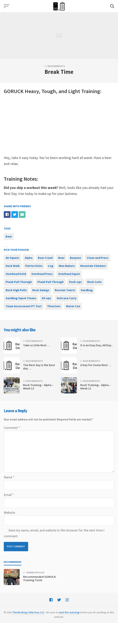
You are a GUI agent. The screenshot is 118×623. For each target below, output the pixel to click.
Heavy (32, 91)
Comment (12, 427)
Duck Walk (13, 266)
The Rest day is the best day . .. (39, 366)
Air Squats (12, 258)
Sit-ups (46, 298)
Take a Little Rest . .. (36, 345)
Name (9, 477)
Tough (48, 91)
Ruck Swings (40, 290)
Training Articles (35, 572)
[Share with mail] (22, 214)
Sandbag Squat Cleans (21, 298)
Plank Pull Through (50, 282)
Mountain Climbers (93, 266)
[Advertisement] (59, 125)
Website (9, 512)
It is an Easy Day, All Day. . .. (96, 346)
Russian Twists (65, 290)
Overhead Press (42, 274)
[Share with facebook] (7, 214)
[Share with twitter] (14, 214)
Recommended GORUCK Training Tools (39, 578)
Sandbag (87, 290)
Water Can (73, 306)
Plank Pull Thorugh (19, 282)
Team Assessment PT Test (24, 306)
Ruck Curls (94, 282)
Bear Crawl (45, 258)
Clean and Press (97, 258)
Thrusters (54, 306)
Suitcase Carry (66, 298)
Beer (9, 236)
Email (9, 495)
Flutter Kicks (34, 266)
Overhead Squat (69, 274)
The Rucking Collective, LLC (28, 612)
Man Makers (67, 266)
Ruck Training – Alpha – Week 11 (95, 386)
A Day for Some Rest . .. (95, 365)
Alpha (28, 258)
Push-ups (75, 282)
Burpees (75, 258)
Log (50, 266)
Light (74, 91)
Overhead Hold (16, 274)
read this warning (69, 612)
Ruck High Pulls (16, 290)
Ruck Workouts (56, 66)
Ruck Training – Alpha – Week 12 (38, 386)
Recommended (12, 562)
